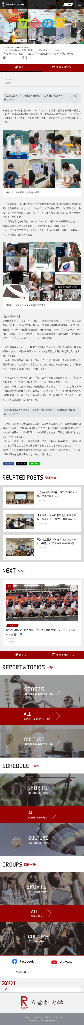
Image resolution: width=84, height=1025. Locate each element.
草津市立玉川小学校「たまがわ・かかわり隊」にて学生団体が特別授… (56, 541)
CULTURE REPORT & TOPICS (18, 47)
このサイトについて (30, 1017)
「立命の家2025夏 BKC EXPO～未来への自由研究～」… (57, 494)
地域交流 (8, 83)
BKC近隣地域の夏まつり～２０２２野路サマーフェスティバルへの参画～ (41, 632)
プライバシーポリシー (53, 1017)
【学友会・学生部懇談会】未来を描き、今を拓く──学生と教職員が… (56, 517)
